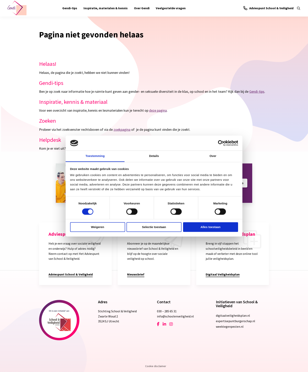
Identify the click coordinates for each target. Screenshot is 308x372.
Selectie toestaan (154, 227)
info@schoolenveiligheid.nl (175, 316)
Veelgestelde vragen (171, 8)
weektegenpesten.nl (230, 326)
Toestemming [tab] (95, 156)
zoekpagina (122, 129)
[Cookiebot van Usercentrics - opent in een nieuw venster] (221, 143)
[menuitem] (69, 8)
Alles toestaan (211, 227)
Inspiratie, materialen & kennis (105, 8)
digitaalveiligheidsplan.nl (233, 315)
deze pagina (158, 110)
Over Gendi (141, 8)
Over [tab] (213, 156)
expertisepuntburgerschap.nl (235, 321)
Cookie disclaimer (155, 366)
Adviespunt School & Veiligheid (268, 8)
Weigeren (97, 227)
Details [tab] (154, 156)
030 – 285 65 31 (167, 311)
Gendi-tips (69, 8)
